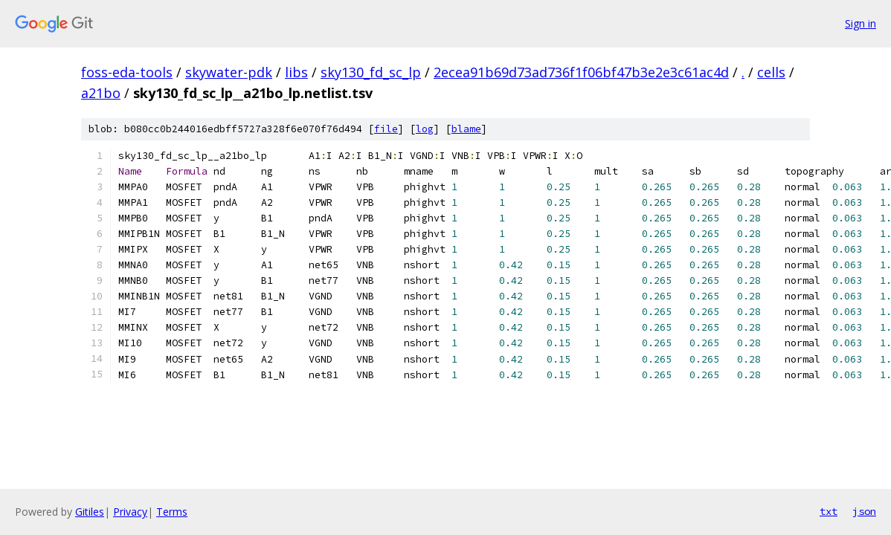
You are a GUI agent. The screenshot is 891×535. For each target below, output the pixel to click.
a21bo (100, 93)
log (425, 129)
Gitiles (89, 512)
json (864, 511)
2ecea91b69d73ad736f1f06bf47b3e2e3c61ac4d (581, 72)
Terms (171, 512)
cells (771, 72)
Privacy (130, 512)
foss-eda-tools (127, 72)
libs (296, 72)
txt (828, 511)
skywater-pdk (228, 72)
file (386, 129)
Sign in (860, 23)
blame (466, 129)
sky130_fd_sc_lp (371, 72)
